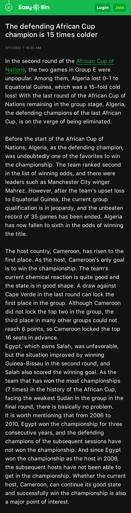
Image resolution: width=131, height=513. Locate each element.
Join (119, 7)
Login (102, 7)
